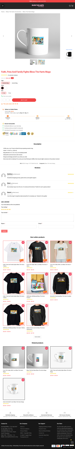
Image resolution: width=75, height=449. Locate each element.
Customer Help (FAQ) (44, 435)
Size (2, 90)
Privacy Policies (23, 431)
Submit (4, 231)
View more (37, 336)
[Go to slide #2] (41, 62)
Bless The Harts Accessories (13, 11)
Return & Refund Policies (44, 431)
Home (2, 11)
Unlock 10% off (72, 442)
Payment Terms (42, 428)
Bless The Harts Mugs (28, 11)
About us (22, 426)
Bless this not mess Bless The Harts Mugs (36, 370)
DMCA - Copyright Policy (26, 433)
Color (2, 85)
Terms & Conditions (24, 428)
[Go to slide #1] (33, 62)
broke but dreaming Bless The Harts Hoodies (60, 296)
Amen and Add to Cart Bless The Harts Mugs (13, 401)
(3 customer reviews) (13, 75)
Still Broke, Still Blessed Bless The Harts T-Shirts (14, 327)
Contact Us (41, 433)
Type (2, 80)
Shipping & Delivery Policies (45, 426)
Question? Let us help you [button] (68, 447)
